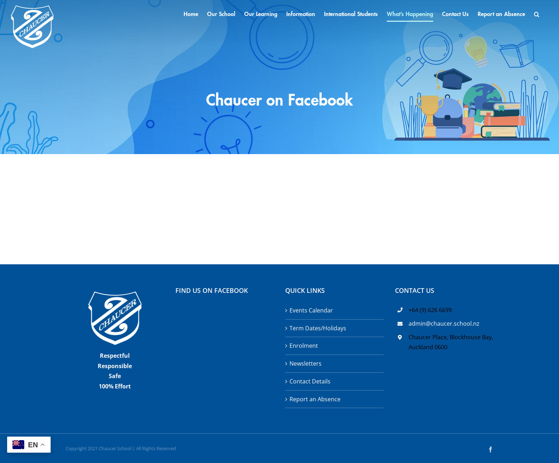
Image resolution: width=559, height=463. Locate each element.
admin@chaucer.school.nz (444, 323)
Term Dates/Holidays (317, 328)
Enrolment (303, 346)
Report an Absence (314, 399)
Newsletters (305, 363)
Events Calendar (311, 310)
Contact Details (309, 381)
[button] (536, 14)
